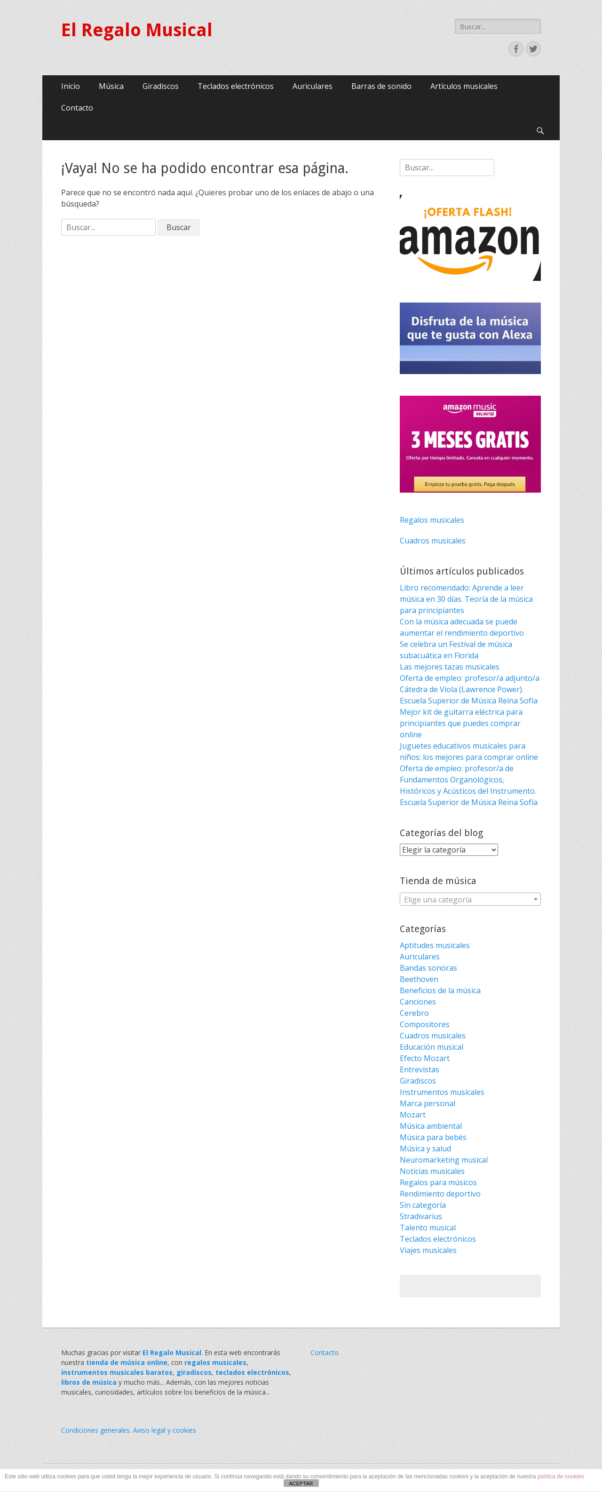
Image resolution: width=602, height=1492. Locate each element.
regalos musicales (215, 1362)
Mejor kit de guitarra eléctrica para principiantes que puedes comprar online (461, 723)
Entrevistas (419, 1069)
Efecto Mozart (425, 1058)
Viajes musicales (428, 1250)
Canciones (418, 1002)
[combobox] (470, 899)
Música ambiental (431, 1126)
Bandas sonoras (428, 968)
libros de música (89, 1382)
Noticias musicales (432, 1171)
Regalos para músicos (438, 1182)
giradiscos (194, 1372)
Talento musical (428, 1227)
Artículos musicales (464, 86)
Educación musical (431, 1047)
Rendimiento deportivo (440, 1194)
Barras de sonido (381, 86)
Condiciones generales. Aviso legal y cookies (128, 1430)
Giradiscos (161, 86)
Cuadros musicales (433, 540)
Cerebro (414, 1013)
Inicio (70, 86)
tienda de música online (126, 1362)
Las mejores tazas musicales (449, 667)
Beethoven (419, 979)
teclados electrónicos (252, 1372)
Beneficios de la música (440, 990)
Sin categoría (423, 1205)
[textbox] (470, 899)
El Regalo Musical (137, 30)
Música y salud (425, 1148)
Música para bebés (433, 1137)
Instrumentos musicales (442, 1092)
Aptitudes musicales (435, 945)
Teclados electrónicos (236, 86)
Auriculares (313, 86)
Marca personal (427, 1103)
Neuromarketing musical (444, 1160)
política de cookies (561, 1476)
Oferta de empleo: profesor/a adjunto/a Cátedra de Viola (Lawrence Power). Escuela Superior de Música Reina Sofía (469, 689)
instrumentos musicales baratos (117, 1372)
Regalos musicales (432, 520)
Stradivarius (421, 1216)
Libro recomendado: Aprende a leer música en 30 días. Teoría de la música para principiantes (466, 598)
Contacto (77, 108)
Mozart (413, 1114)
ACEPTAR (301, 1483)
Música (111, 86)
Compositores (425, 1024)
